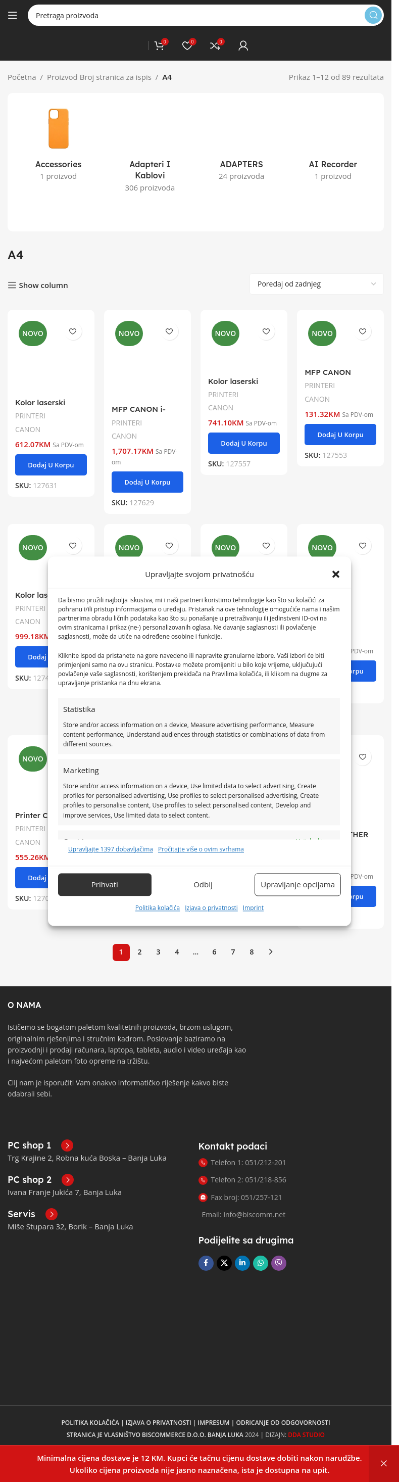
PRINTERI (30, 393)
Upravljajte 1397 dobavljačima (110, 849)
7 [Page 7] (233, 929)
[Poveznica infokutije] (40, 1123)
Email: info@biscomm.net (244, 1192)
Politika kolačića (157, 907)
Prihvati (104, 885)
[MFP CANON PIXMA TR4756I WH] (340, 543)
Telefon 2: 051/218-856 (242, 1157)
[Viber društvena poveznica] (278, 1240)
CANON (28, 406)
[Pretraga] (206, 15)
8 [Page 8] (252, 929)
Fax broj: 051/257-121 (240, 1174)
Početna (22, 77)
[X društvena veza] (224, 1240)
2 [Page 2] (139, 929)
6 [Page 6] (214, 929)
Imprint (253, 907)
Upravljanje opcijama (298, 885)
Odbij (203, 885)
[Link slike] (45, 1098)
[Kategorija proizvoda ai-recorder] (333, 131)
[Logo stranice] (143, 44)
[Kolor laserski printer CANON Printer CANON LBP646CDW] (50, 332)
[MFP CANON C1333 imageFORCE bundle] (147, 543)
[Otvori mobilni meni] (13, 15)
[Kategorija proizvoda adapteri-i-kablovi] (149, 137)
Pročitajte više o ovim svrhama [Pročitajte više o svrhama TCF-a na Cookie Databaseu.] (201, 849)
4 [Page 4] (177, 929)
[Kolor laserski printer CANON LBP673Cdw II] (50, 535)
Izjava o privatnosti (211, 907)
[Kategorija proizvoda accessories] (58, 145)
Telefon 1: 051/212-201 (242, 1139)
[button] (336, 574)
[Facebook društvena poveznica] (206, 1240)
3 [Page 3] (158, 929)
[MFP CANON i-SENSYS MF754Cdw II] (147, 335)
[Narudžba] (317, 261)
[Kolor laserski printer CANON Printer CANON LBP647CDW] (244, 321)
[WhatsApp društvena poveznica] (260, 1240)
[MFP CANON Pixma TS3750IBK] (340, 317)
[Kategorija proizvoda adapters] (241, 131)
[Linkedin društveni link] (242, 1240)
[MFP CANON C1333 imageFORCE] (244, 543)
